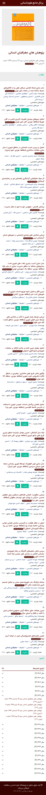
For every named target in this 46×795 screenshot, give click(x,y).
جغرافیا (21, 105)
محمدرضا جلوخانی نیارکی (28, 587)
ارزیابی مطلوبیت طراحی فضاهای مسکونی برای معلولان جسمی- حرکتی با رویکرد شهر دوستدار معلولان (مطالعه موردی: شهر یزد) (23, 497)
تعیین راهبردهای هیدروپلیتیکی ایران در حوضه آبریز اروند (24, 637)
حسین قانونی (12, 353)
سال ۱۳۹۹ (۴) (39, 695)
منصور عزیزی (32, 382)
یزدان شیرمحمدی (31, 184)
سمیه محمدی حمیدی (29, 156)
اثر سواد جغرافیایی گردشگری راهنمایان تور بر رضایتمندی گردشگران (23, 180)
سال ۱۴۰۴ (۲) (39, 673)
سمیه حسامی (20, 559)
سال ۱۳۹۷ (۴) (39, 729)
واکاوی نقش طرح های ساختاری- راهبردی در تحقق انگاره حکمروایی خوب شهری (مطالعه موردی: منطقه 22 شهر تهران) (23, 376)
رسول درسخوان (21, 382)
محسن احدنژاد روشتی (11, 96)
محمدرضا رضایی (31, 503)
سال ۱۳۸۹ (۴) (39, 764)
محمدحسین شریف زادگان (28, 353)
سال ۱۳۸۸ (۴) (39, 769)
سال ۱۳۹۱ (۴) (39, 755)
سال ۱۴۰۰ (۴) (39, 691)
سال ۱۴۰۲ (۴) (39, 682)
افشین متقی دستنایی (30, 212)
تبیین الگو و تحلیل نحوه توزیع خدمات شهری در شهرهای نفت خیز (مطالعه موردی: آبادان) (23, 293)
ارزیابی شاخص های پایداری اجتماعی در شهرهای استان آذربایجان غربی (23, 236)
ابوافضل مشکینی (21, 93)
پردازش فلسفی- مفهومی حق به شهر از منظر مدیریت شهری (24, 208)
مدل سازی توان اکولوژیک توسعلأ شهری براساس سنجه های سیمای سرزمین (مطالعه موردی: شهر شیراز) (23, 466)
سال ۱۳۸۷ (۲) (39, 773)
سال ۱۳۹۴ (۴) (39, 742)
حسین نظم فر (15, 156)
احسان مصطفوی (27, 96)
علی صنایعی (19, 272)
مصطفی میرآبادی (18, 297)
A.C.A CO (17, 791)
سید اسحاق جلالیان (16, 184)
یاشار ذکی (34, 641)
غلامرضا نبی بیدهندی (14, 472)
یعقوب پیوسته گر (17, 441)
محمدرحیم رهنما (17, 241)
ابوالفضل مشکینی (9, 124)
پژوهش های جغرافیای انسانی (26, 52)
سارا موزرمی (33, 325)
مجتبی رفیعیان (22, 124)
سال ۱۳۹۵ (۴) (39, 738)
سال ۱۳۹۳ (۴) (39, 746)
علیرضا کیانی (21, 413)
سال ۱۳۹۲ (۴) (39, 751)
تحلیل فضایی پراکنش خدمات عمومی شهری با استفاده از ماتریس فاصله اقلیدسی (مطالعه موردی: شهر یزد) (23, 407)
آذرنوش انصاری (7, 272)
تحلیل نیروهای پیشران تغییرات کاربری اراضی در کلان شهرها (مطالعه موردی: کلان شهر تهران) (24, 120)
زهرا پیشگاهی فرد (31, 616)
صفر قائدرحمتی (37, 127)
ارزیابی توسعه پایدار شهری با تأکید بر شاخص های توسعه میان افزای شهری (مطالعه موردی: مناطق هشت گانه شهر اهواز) (23, 319)
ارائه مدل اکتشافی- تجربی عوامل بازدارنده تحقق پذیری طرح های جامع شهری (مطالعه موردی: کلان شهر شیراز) (23, 435)
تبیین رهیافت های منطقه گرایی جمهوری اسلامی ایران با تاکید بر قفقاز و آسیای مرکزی (23, 612)
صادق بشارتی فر (31, 297)
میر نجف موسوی (27, 243)
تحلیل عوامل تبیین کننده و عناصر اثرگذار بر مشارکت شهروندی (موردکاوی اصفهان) (24, 349)
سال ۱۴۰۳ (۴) (39, 677)
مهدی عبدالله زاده (31, 241)
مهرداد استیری (32, 559)
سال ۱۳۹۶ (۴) (39, 733)
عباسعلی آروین (32, 413)
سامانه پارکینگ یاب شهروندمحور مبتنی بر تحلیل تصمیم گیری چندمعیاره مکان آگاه (23, 583)
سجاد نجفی (24, 641)
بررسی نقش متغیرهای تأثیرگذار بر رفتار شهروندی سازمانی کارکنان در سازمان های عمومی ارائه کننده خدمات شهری (25, 554)
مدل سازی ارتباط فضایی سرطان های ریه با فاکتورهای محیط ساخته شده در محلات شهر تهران (24, 89)
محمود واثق (19, 616)
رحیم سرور (23, 325)
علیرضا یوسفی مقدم (30, 472)
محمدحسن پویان (31, 272)
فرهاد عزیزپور (21, 531)
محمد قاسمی (32, 531)
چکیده (25, 110)
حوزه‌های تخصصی (32, 105)
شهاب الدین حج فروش (16, 503)
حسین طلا (17, 212)
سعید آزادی (33, 93)
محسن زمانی (8, 616)
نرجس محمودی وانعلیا (32, 590)
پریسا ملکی (39, 99)
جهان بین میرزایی (31, 441)
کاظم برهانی (33, 124)
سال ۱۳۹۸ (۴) (39, 724)
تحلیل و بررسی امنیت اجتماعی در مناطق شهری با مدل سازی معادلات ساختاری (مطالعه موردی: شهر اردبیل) (23, 150)
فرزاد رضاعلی (33, 562)
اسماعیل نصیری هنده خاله (29, 187)
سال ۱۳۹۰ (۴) (39, 760)
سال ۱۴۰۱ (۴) (39, 686)
